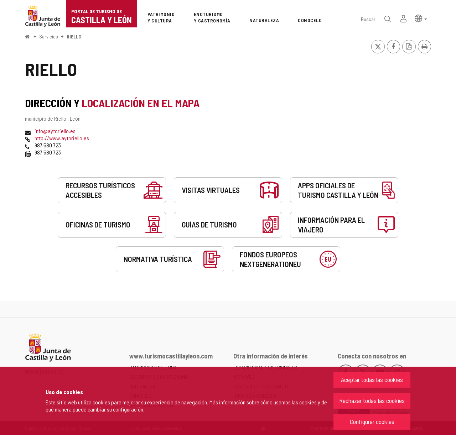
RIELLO (74, 36)
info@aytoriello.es (55, 130)
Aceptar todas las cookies (372, 379)
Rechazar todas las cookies (372, 400)
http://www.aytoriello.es (62, 138)
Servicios (48, 36)
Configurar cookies (372, 421)
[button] (421, 18)
